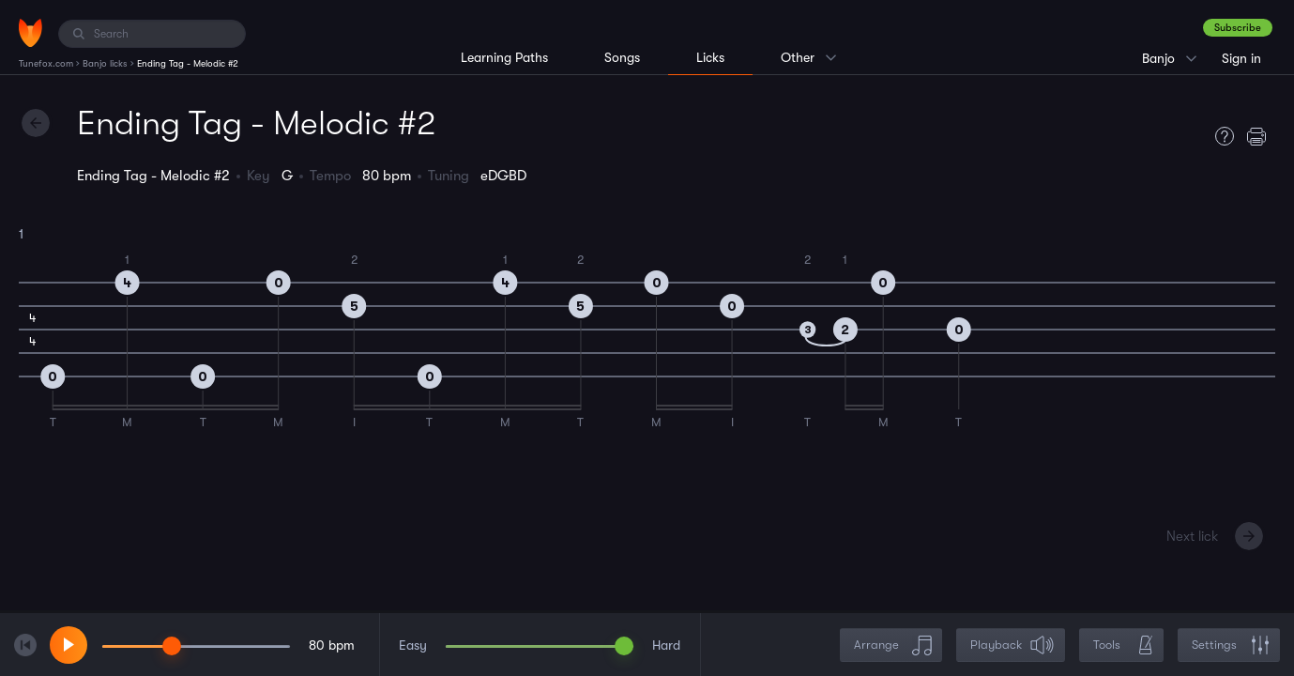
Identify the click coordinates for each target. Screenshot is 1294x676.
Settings (1231, 645)
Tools (1123, 645)
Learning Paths (504, 57)
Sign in (1241, 58)
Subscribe (1237, 28)
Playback (1012, 645)
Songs (622, 57)
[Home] (30, 33)
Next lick (1192, 536)
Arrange (893, 645)
